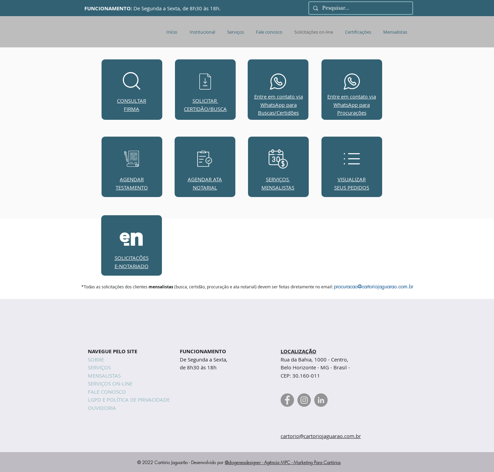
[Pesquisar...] (360, 8)
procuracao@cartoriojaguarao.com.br (373, 286)
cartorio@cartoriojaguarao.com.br (321, 436)
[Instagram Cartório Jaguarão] (304, 400)
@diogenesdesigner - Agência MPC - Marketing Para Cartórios (283, 462)
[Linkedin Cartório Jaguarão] (321, 400)
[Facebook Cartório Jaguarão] (287, 400)
